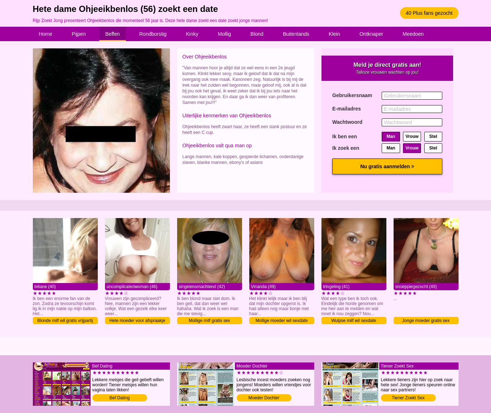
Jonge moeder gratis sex (426, 320)
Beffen (112, 34)
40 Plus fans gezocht (429, 13)
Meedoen (413, 34)
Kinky (192, 34)
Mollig (224, 34)
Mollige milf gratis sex (209, 320)
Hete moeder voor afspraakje (137, 320)
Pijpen (79, 34)
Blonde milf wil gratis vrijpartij (65, 320)
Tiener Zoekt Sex (408, 397)
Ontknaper (371, 34)
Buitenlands (296, 34)
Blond (256, 34)
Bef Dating (119, 397)
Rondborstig (153, 34)
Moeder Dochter (263, 397)
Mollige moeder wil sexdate (281, 320)
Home (45, 34)
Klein (334, 34)
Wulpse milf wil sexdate (353, 320)
